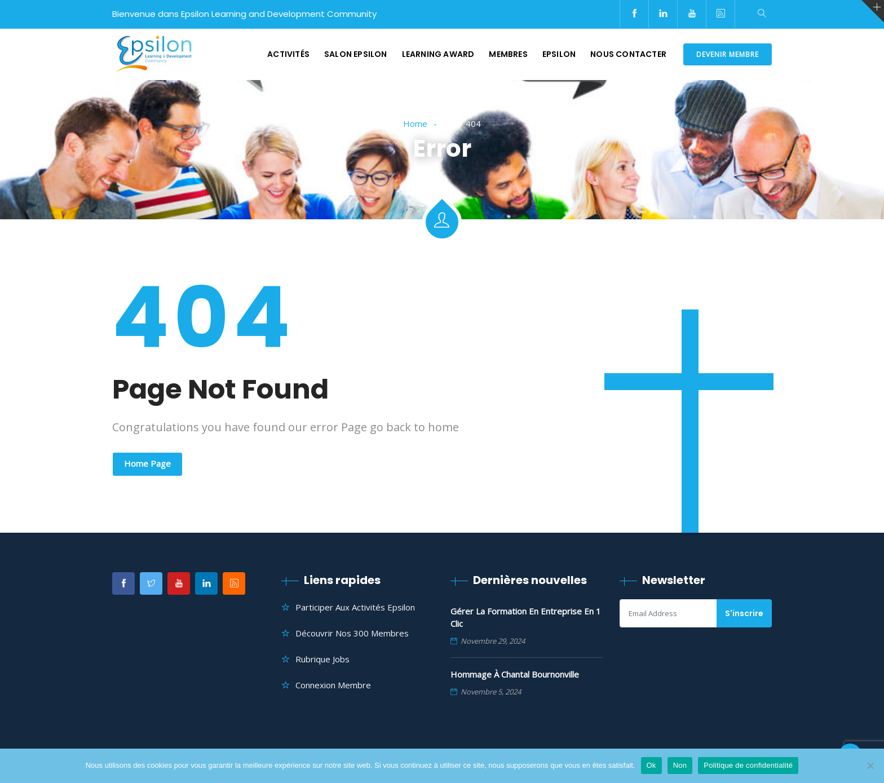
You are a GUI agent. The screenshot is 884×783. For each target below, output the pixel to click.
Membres (508, 54)
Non (680, 765)
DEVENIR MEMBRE (727, 54)
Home (415, 123)
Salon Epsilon (355, 54)
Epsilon (559, 54)
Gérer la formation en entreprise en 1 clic (525, 617)
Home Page (147, 463)
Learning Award (438, 54)
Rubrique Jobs (322, 659)
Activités (288, 54)
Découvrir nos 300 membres (352, 633)
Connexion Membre (333, 685)
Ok (651, 765)
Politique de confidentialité (748, 765)
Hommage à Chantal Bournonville (514, 674)
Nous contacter (628, 54)
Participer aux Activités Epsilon (355, 607)
